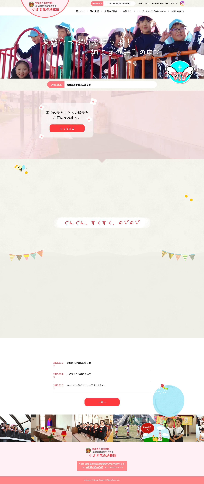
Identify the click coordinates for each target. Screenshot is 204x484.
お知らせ (127, 11)
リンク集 (173, 3)
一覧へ (102, 402)
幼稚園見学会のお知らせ (79, 84)
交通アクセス (144, 3)
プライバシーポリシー (159, 3)
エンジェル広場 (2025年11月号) (118, 3)
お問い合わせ (177, 11)
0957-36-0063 (94, 467)
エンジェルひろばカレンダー (151, 11)
